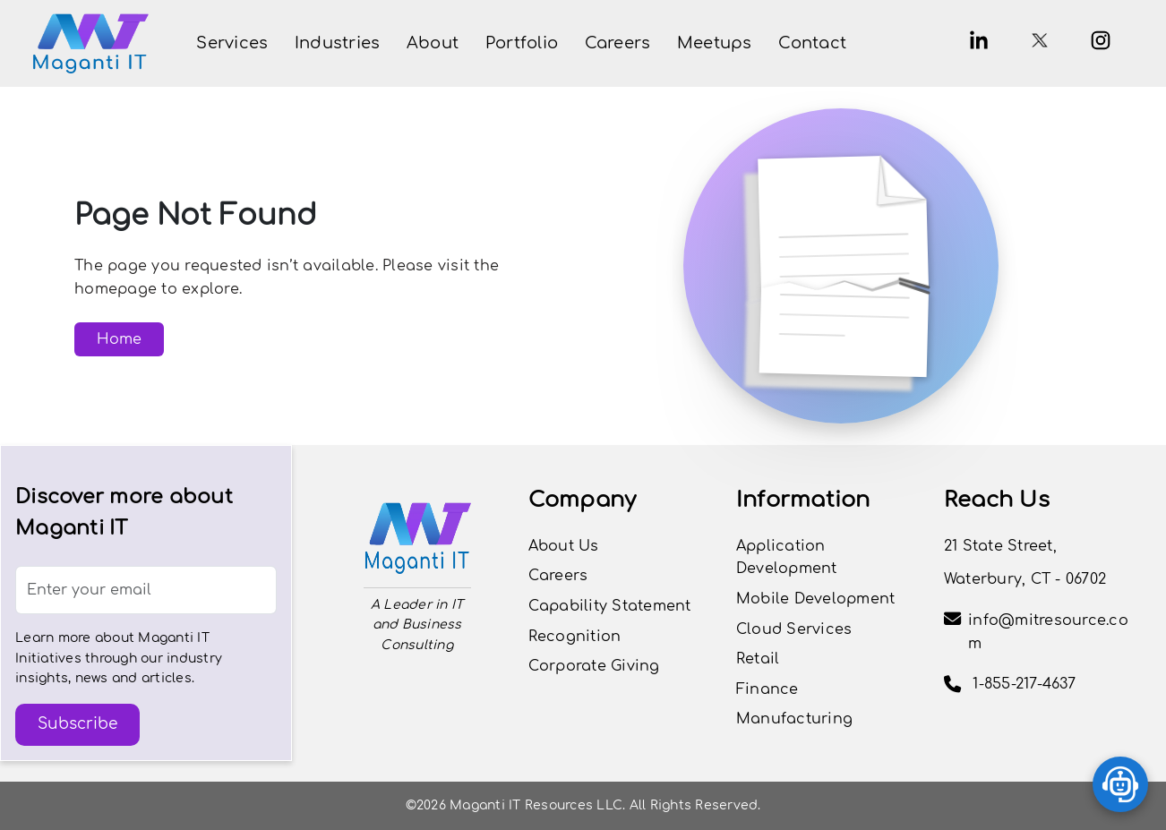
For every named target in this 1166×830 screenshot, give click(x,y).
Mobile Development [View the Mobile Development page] (816, 599)
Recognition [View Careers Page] (575, 637)
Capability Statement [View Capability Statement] (609, 606)
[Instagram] (1101, 40)
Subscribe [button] (77, 723)
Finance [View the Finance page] (767, 689)
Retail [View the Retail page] (758, 659)
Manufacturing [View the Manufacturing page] (794, 719)
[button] (232, 43)
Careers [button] (558, 576)
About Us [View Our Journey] (563, 546)
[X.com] (1040, 40)
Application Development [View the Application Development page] (786, 558)
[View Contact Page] (812, 43)
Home (119, 339)
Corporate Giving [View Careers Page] (594, 666)
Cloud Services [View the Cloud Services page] (794, 629)
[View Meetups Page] (714, 43)
